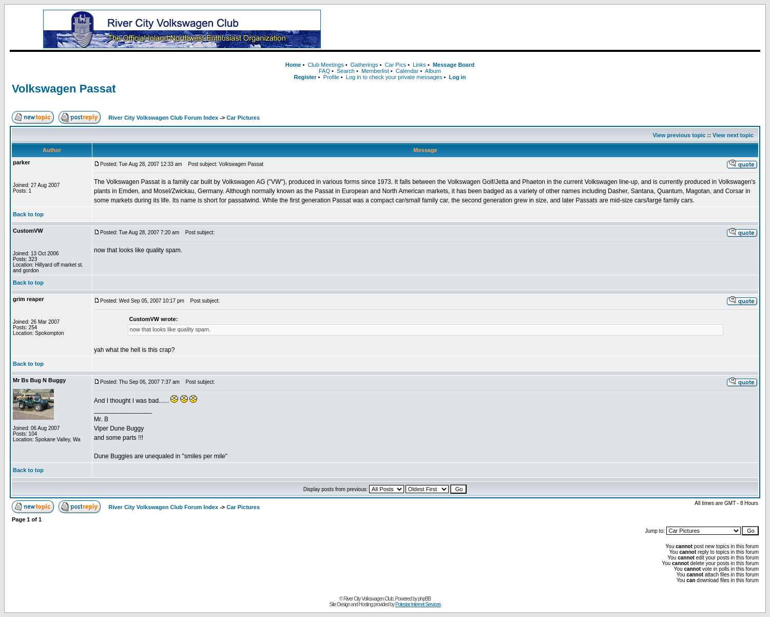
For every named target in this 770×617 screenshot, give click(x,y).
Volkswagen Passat (64, 88)
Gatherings (364, 65)
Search (346, 71)
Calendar (407, 71)
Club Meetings (325, 65)
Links (419, 65)
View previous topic (678, 135)
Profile (331, 77)
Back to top (28, 214)
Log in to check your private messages (394, 77)
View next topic (733, 135)
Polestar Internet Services (418, 604)
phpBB (424, 599)
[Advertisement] (558, 29)
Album (433, 71)
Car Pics (396, 65)
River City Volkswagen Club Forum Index (163, 118)
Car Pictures (243, 118)
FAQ (324, 71)
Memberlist (375, 71)
